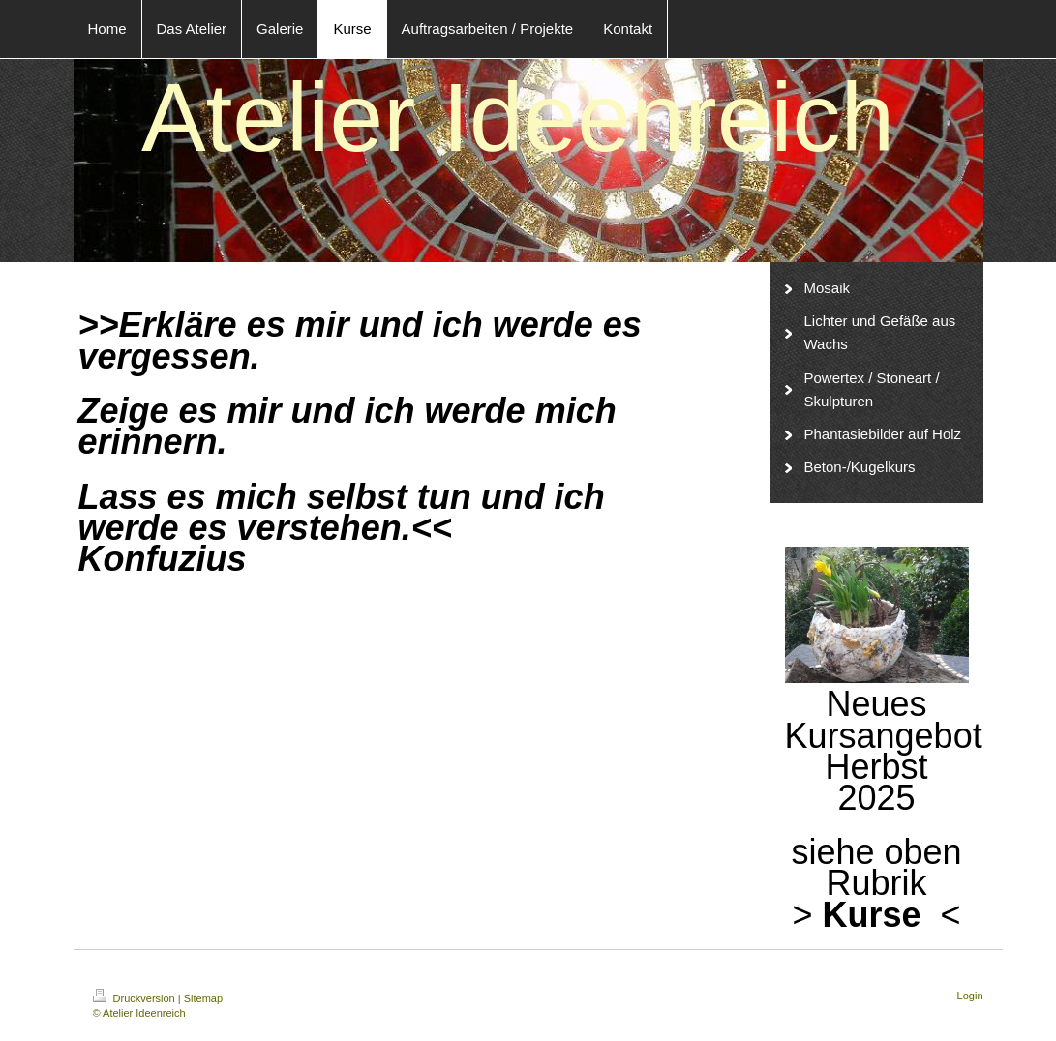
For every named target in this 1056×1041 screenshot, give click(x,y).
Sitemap (203, 998)
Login (970, 995)
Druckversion (135, 998)
